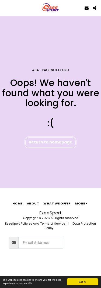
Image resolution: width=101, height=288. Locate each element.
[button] (6, 7)
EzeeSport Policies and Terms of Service (35, 223)
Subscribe (77, 242)
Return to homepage (50, 142)
